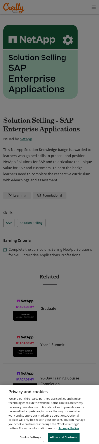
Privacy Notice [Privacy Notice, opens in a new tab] (69, 434)
